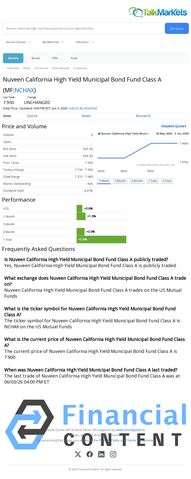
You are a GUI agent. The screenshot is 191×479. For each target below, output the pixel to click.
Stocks (35, 58)
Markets (13, 58)
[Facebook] (90, 454)
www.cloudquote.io (130, 430)
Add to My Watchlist (83, 108)
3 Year (167, 181)
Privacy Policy (109, 440)
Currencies (41, 68)
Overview (13, 68)
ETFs (55, 58)
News (26, 68)
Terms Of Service (140, 440)
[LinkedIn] (101, 454)
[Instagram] (113, 454)
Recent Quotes (16, 42)
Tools (74, 58)
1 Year (152, 181)
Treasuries (80, 68)
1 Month (120, 181)
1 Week (104, 181)
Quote (32, 115)
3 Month (137, 181)
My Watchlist (51, 42)
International (60, 68)
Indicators (82, 42)
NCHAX (24, 90)
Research (143, 115)
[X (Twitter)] (78, 454)
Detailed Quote (172, 126)
